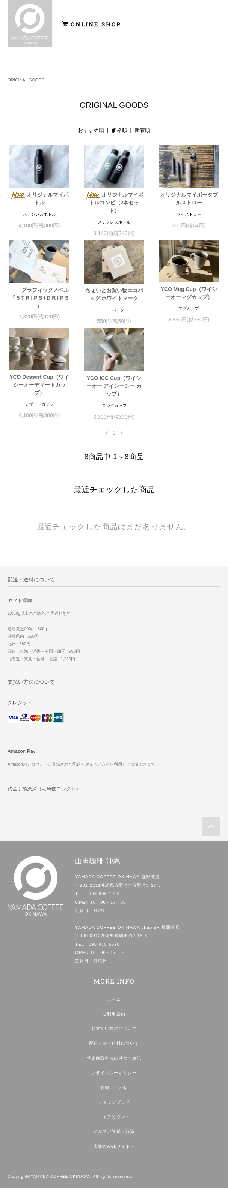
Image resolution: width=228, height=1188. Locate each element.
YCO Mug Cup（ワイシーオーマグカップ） (188, 293)
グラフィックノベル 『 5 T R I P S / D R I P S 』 (39, 298)
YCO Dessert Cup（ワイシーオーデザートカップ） (39, 385)
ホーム (114, 999)
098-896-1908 (104, 893)
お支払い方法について (114, 1028)
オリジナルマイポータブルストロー (189, 199)
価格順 (119, 130)
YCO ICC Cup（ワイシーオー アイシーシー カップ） (114, 386)
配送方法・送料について (114, 1043)
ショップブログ (114, 1102)
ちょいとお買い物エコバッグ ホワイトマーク (114, 294)
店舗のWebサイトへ (114, 1146)
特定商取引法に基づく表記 (114, 1058)
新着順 (142, 130)
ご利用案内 (114, 1014)
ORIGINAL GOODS (26, 80)
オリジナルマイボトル (39, 199)
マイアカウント (114, 1116)
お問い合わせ (114, 1087)
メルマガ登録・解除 (114, 1131)
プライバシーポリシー (114, 1073)
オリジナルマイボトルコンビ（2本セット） (114, 202)
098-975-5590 (104, 944)
